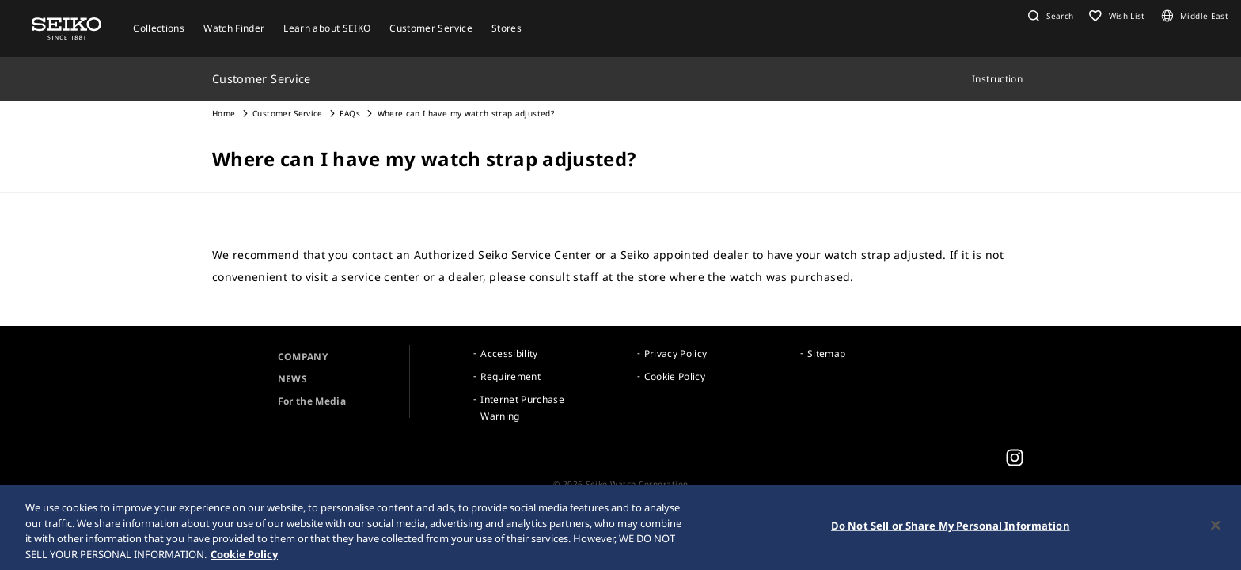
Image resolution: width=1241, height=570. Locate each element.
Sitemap (826, 353)
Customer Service (287, 113)
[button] (1048, 15)
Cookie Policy (675, 376)
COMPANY (303, 356)
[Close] (1215, 527)
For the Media (312, 401)
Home (223, 113)
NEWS (292, 379)
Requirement (510, 376)
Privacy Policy (676, 353)
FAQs (349, 113)
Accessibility (509, 353)
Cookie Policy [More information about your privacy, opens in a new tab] (244, 556)
